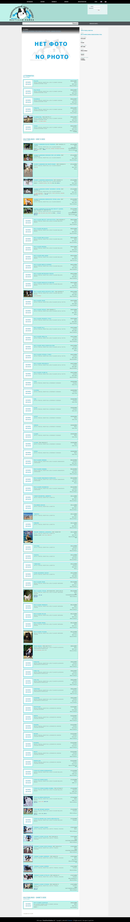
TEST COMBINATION (40, 31)
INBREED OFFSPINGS (56, 31)
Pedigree (47, 31)
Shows (42, 1)
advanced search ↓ (94, 23)
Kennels (54, 1)
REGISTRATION (82, 1)
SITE (96, 1)
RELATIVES (25, 31)
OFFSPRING (31, 31)
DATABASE (30, 1)
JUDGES (66, 1)
